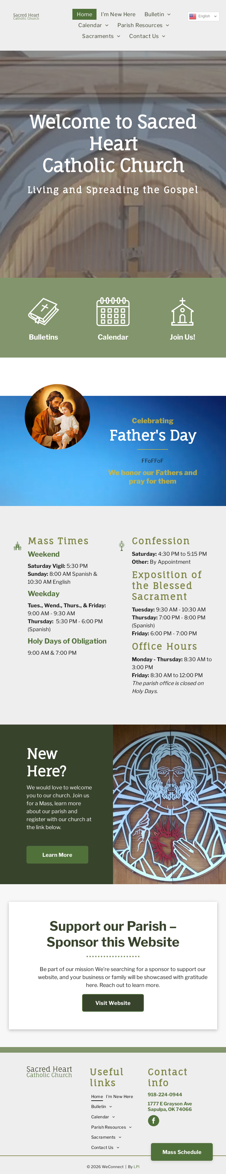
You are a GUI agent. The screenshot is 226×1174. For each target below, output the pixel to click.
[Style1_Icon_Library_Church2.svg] (182, 327)
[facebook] (153, 1121)
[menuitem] (84, 14)
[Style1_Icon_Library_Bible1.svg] (43, 327)
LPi (136, 1166)
